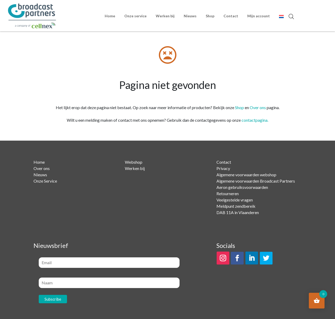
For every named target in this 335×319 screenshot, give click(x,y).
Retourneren (227, 193)
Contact (231, 16)
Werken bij (165, 16)
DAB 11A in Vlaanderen (237, 212)
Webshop (133, 162)
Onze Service (45, 180)
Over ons (258, 107)
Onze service (135, 16)
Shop (210, 16)
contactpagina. (255, 120)
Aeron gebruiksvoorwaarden (242, 187)
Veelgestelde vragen (234, 199)
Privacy (223, 168)
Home (110, 16)
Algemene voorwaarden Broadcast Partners (255, 180)
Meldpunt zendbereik (235, 206)
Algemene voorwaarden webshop (246, 174)
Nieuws (190, 16)
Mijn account (258, 16)
